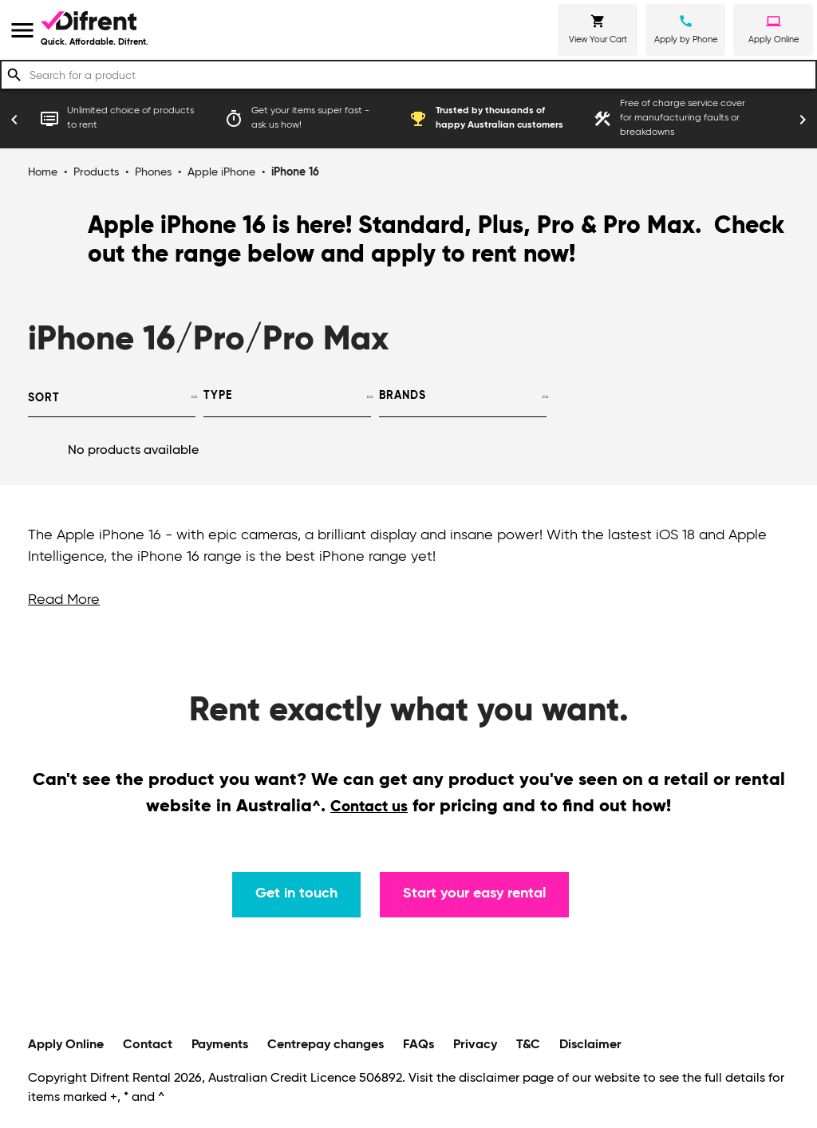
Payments (219, 1045)
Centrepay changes (325, 1045)
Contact (147, 1045)
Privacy (475, 1045)
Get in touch (296, 893)
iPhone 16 (295, 172)
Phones (153, 172)
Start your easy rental (474, 893)
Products (96, 172)
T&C (528, 1045)
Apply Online (66, 1045)
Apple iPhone (221, 172)
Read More (64, 600)
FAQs (418, 1045)
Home (42, 172)
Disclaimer (590, 1045)
